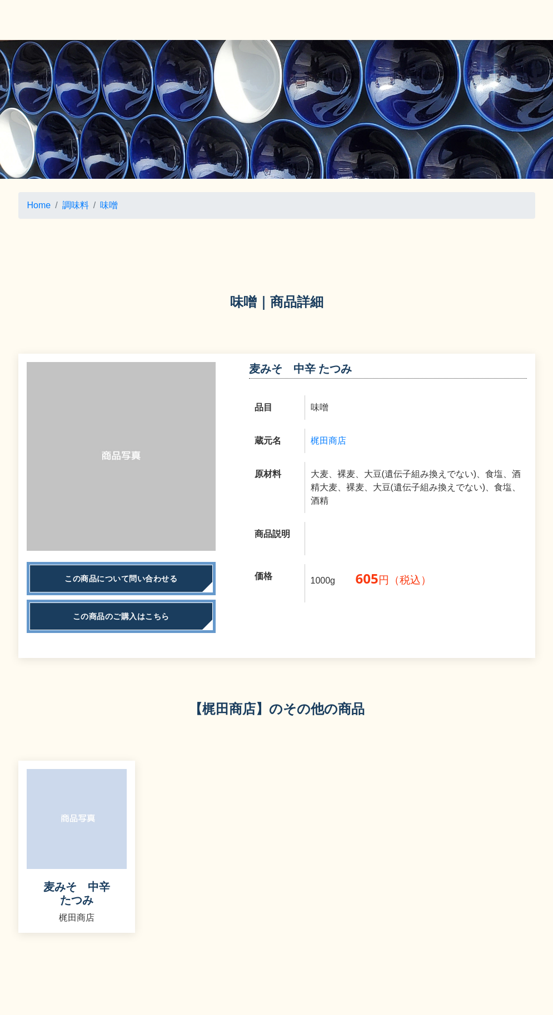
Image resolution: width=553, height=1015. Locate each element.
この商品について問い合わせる (120, 578)
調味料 (75, 205)
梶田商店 (328, 440)
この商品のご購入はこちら (121, 616)
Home (39, 205)
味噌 (109, 205)
